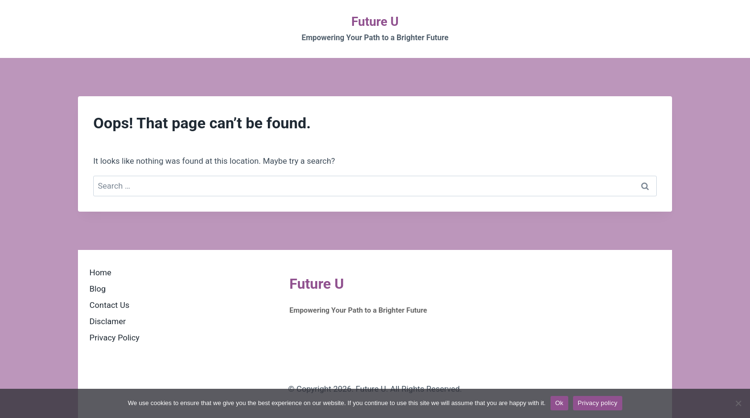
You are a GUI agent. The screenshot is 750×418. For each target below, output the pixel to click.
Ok (559, 403)
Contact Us (109, 305)
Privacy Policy (114, 337)
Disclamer (107, 321)
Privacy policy (598, 403)
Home (100, 272)
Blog (97, 289)
